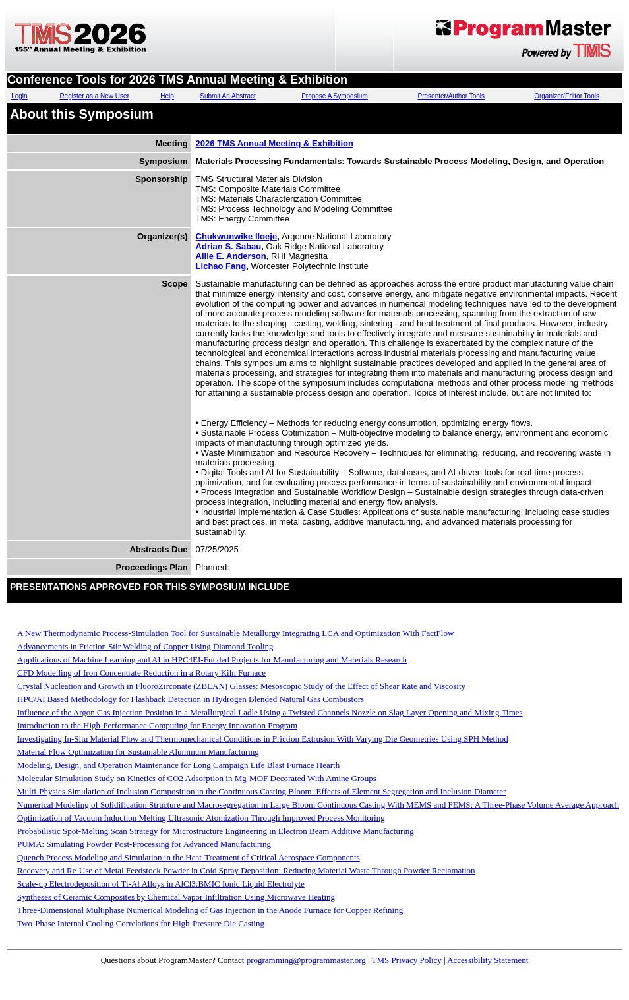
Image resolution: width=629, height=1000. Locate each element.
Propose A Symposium (334, 96)
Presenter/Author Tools (451, 96)
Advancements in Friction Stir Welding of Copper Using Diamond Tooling (145, 646)
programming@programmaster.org (306, 960)
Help (167, 96)
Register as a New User (94, 96)
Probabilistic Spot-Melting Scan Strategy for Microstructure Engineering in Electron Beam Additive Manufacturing (215, 831)
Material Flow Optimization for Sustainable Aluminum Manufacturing (138, 752)
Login (19, 96)
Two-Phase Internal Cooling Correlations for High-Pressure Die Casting (140, 923)
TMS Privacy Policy (407, 960)
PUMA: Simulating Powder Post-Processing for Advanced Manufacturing (144, 844)
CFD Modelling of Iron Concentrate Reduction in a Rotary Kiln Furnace (141, 673)
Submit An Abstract (228, 96)
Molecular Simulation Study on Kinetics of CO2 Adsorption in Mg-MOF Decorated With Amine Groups (196, 778)
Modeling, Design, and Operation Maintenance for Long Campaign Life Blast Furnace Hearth (178, 765)
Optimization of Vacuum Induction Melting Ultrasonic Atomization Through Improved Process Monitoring (201, 818)
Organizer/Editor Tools (566, 96)
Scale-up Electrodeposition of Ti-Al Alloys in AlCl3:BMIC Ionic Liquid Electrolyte (161, 884)
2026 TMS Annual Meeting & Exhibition (274, 143)
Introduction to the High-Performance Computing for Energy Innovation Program (157, 725)
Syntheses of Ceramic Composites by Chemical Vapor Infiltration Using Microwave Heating (176, 897)
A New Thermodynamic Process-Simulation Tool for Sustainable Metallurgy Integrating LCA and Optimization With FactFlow (235, 633)
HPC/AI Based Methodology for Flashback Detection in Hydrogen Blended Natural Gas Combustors (190, 699)
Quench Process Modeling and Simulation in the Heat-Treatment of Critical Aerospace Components (188, 857)
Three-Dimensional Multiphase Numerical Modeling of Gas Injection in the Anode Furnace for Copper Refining (210, 910)
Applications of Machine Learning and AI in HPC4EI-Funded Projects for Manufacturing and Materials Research (212, 659)
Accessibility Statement (487, 960)
